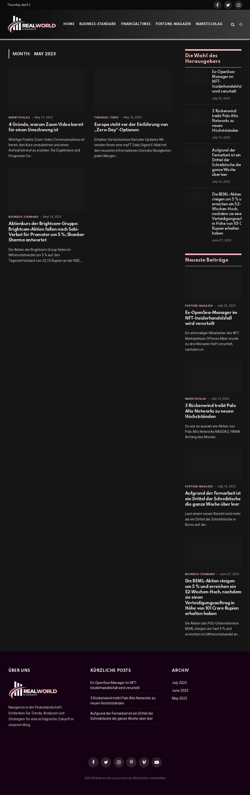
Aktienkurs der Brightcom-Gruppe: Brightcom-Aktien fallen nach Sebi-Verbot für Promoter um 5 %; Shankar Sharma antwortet (46, 232)
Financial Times (136, 24)
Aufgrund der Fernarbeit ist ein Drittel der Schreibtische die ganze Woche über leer (226, 163)
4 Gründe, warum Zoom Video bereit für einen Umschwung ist (46, 127)
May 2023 (179, 698)
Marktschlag (209, 24)
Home (68, 24)
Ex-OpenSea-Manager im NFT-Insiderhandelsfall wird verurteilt (227, 82)
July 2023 (179, 683)
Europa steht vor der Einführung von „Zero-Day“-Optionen (131, 127)
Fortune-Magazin (173, 24)
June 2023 (180, 690)
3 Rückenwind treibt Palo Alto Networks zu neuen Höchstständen (225, 121)
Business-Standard (97, 24)
